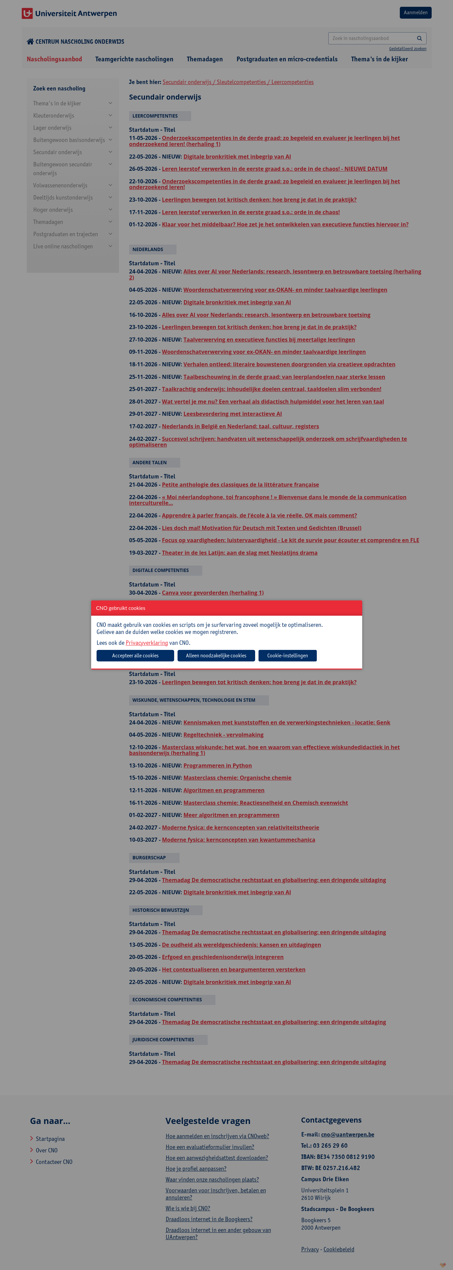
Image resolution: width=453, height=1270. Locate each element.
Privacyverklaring (147, 642)
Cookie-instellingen (287, 655)
